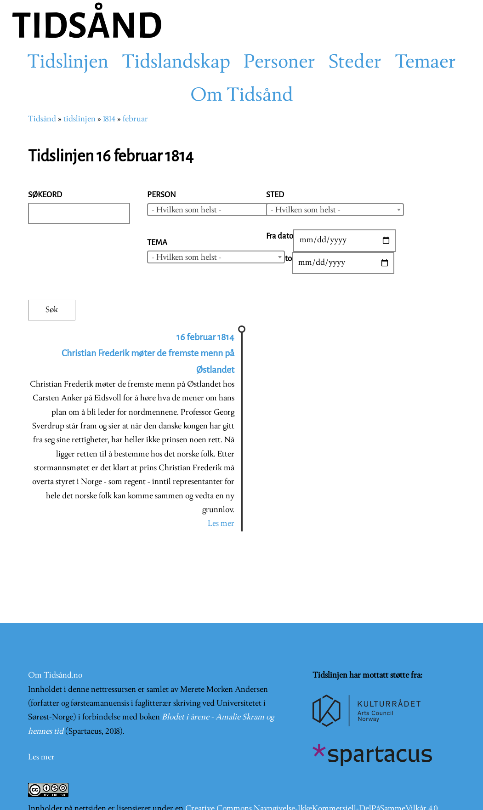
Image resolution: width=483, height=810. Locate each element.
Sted (275, 194)
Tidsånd (42, 119)
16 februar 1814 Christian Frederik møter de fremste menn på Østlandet (148, 353)
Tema (157, 242)
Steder (355, 63)
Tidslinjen (67, 63)
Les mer (221, 523)
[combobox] (216, 209)
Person (161, 194)
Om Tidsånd (241, 96)
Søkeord (45, 194)
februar (135, 119)
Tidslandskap (176, 63)
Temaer (425, 63)
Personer (279, 63)
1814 (109, 119)
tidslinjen (79, 119)
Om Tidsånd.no (55, 675)
